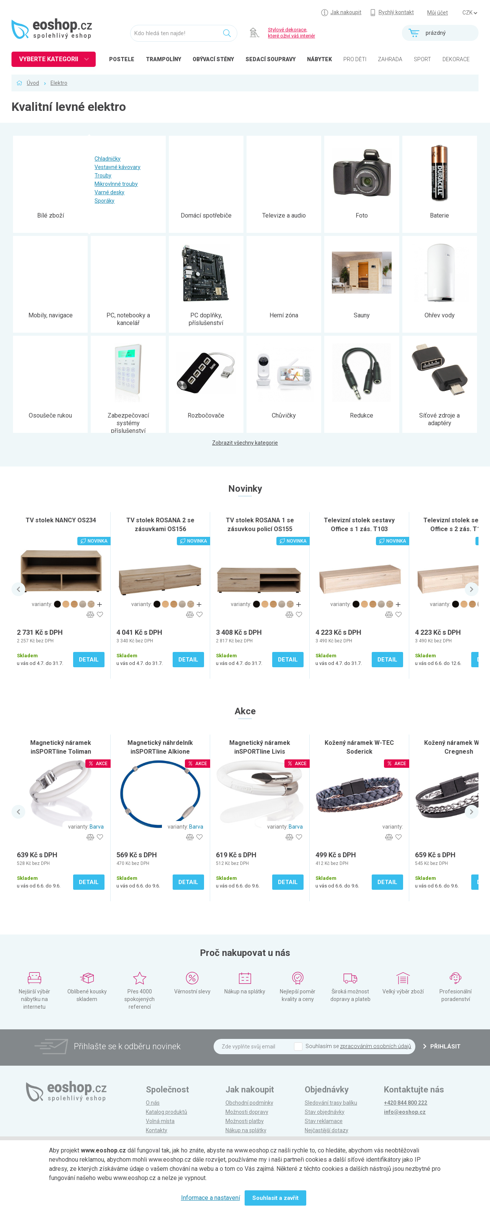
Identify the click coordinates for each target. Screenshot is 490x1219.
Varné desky (109, 192)
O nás (153, 1103)
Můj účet (437, 13)
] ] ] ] (470, 13)
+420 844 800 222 (405, 1103)
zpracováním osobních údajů (375, 1046)
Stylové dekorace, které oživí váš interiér (291, 33)
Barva (97, 827)
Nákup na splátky (245, 1130)
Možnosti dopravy (246, 1112)
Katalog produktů (166, 1112)
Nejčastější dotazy (326, 1130)
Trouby (103, 175)
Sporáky (104, 201)
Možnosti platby (244, 1121)
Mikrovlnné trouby (116, 184)
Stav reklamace (324, 1121)
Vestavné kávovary (117, 167)
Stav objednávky (325, 1112)
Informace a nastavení (210, 1197)
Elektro (59, 83)
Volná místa (160, 1121)
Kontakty (156, 1130)
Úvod (33, 83)
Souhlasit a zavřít (275, 1198)
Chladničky (108, 159)
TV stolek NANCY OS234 (61, 520)
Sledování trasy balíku (331, 1103)
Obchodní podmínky (249, 1103)
